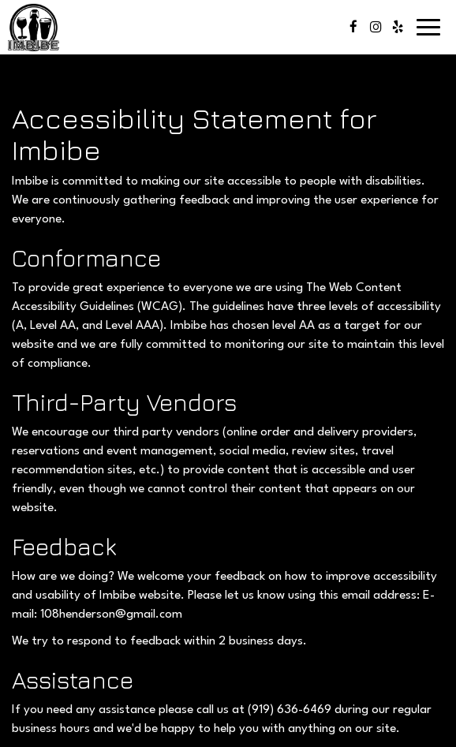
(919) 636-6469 (289, 710)
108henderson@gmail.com (111, 614)
